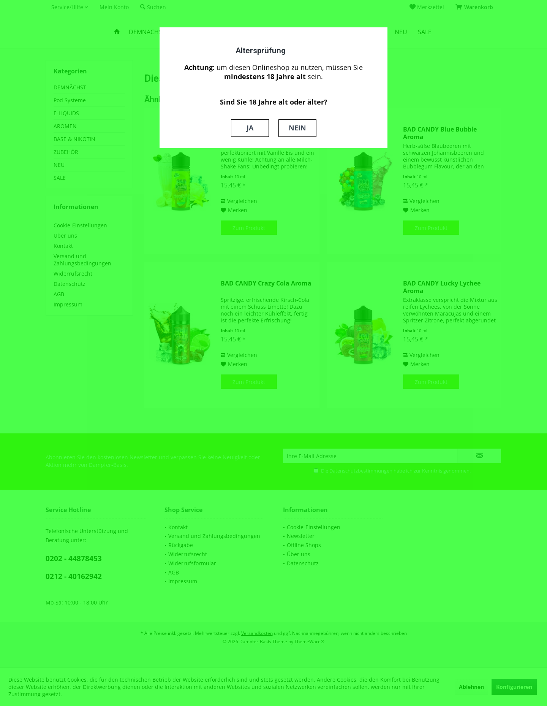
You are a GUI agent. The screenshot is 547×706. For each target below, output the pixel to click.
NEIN (297, 127)
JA (250, 127)
